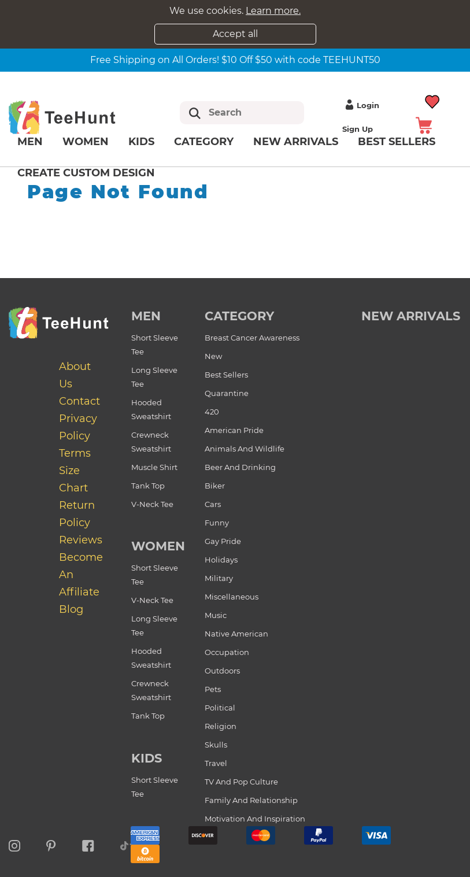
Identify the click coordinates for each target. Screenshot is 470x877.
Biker (215, 485)
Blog (71, 609)
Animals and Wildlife (244, 448)
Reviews (80, 540)
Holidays (221, 559)
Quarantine (227, 393)
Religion (220, 726)
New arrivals (295, 141)
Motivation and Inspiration (255, 818)
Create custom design (86, 172)
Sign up (357, 129)
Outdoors (222, 670)
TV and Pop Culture (241, 781)
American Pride (234, 430)
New (213, 356)
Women (85, 141)
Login (360, 105)
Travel (216, 763)
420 (212, 411)
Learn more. (273, 10)
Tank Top (148, 485)
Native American (236, 633)
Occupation (227, 652)
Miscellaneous (231, 596)
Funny (217, 522)
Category (204, 141)
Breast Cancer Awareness (252, 337)
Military (219, 578)
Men (30, 141)
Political (220, 707)
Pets (213, 689)
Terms (75, 453)
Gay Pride (223, 541)
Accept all (235, 33)
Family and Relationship (251, 800)
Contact (79, 401)
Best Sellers (226, 374)
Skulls (216, 744)
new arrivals (410, 316)
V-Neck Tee (152, 504)
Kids (141, 141)
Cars (213, 504)
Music (216, 615)
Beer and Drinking (240, 467)
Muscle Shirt (154, 467)
